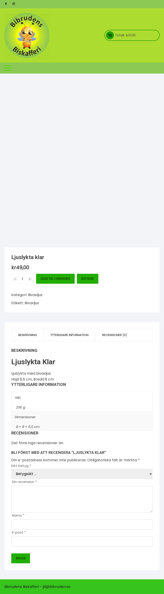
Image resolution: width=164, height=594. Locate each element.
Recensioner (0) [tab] (114, 335)
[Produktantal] (22, 279)
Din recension (24, 481)
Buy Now (87, 279)
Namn (18, 515)
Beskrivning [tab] (27, 335)
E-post (19, 532)
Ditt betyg (21, 465)
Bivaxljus (35, 294)
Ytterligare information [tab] (69, 335)
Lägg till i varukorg (55, 279)
